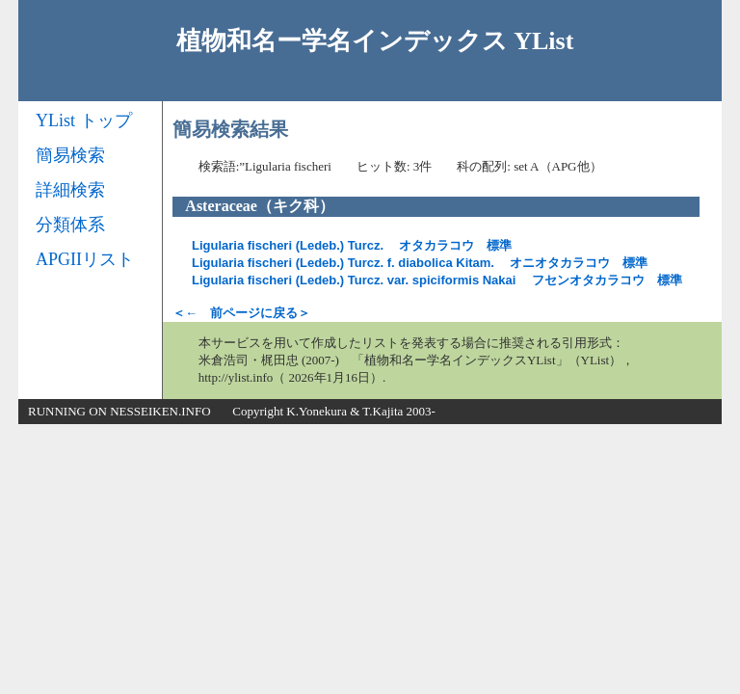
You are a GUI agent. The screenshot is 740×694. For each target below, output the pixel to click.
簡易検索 (70, 155)
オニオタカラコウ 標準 (420, 262)
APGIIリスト (85, 259)
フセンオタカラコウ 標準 (437, 280)
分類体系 (70, 224)
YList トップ (84, 120)
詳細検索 (70, 190)
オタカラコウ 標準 (352, 245)
